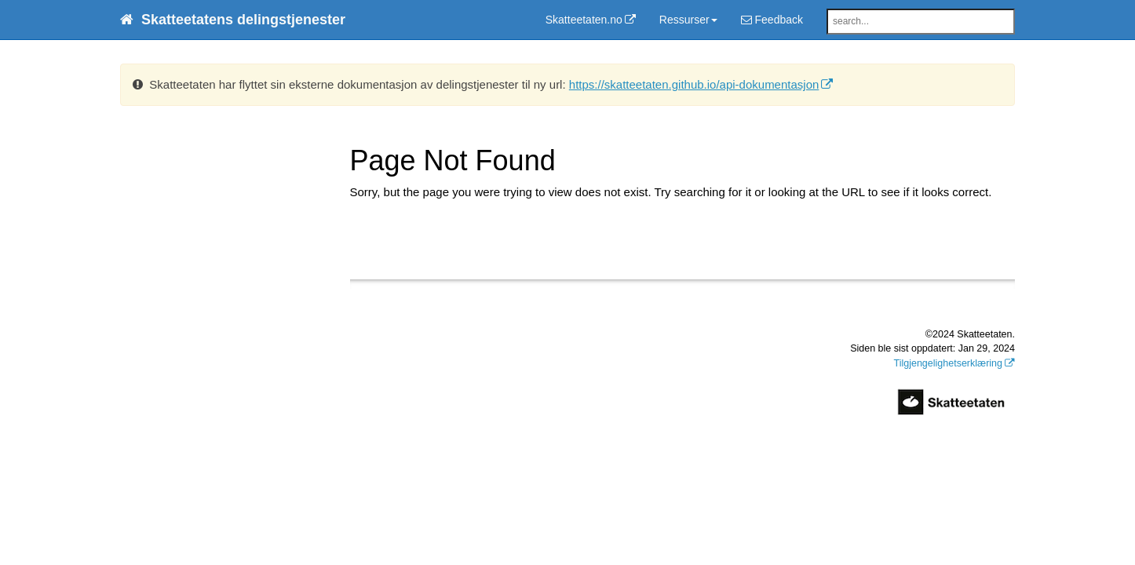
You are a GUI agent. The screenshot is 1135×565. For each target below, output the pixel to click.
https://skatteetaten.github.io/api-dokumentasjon (694, 84)
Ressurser (688, 19)
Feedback (772, 19)
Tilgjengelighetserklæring (948, 363)
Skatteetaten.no (584, 19)
